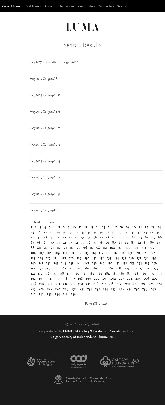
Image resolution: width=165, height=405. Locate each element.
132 (101, 258)
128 (71, 258)
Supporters (106, 6)
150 (110, 263)
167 (110, 268)
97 (91, 248)
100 (112, 248)
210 (50, 284)
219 (118, 284)
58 (107, 237)
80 (114, 242)
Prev (51, 222)
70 (52, 242)
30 (64, 232)
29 (58, 232)
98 (98, 248)
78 (101, 242)
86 (152, 242)
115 (101, 253)
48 (45, 237)
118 (122, 253)
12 (85, 227)
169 (126, 268)
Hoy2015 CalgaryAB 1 (45, 79)
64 (146, 237)
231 (82, 289)
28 (51, 232)
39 (120, 232)
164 (87, 268)
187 (128, 273)
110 (65, 253)
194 (48, 279)
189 (143, 273)
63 (140, 237)
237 (129, 289)
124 (40, 258)
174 (33, 273)
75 (82, 242)
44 (151, 232)
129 (79, 258)
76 (88, 242)
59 (114, 237)
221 (135, 284)
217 (103, 284)
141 (41, 263)
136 (131, 258)
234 (105, 289)
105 (151, 248)
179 (69, 273)
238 (136, 289)
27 (45, 232)
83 (132, 242)
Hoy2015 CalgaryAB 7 (45, 177)
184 (107, 273)
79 (107, 242)
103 (135, 248)
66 (160, 237)
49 (52, 237)
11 (80, 227)
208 (33, 284)
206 (146, 279)
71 (58, 242)
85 (145, 242)
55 (88, 237)
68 (39, 242)
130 (87, 258)
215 (88, 284)
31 (70, 232)
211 (58, 284)
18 (121, 227)
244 (57, 294)
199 (88, 279)
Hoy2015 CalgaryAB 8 (45, 95)
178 (62, 273)
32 (76, 232)
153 (132, 263)
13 (91, 227)
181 (84, 273)
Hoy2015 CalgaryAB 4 (45, 161)
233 (97, 289)
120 (137, 253)
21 (140, 227)
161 (63, 268)
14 (97, 227)
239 (144, 289)
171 (142, 268)
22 (146, 227)
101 (120, 248)
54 (82, 237)
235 (113, 289)
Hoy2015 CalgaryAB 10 (45, 210)
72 (64, 242)
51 (64, 237)
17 (115, 227)
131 (94, 258)
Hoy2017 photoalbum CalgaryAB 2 (54, 62)
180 (76, 273)
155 (147, 263)
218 (111, 284)
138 (146, 258)
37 (107, 232)
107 (41, 253)
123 (33, 258)
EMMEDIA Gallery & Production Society (92, 331)
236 (121, 289)
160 (55, 268)
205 (138, 279)
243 (49, 294)
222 (143, 284)
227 (49, 289)
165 (95, 268)
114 (94, 253)
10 (74, 227)
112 (79, 253)
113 (86, 253)
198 (80, 279)
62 (133, 237)
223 (151, 284)
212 (65, 284)
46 (32, 237)
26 (39, 232)
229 (66, 289)
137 (139, 258)
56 (95, 237)
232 (89, 289)
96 (85, 248)
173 (156, 268)
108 (49, 253)
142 (48, 263)
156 (154, 263)
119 (130, 253)
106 (33, 253)
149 (102, 263)
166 (102, 268)
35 (95, 232)
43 (145, 232)
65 (153, 237)
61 (127, 237)
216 (95, 284)
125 (48, 258)
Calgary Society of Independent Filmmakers (82, 337)
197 (72, 279)
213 (73, 284)
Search (121, 6)
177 (54, 273)
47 (39, 237)
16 (109, 227)
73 (70, 242)
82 (126, 242)
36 (101, 232)
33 (82, 232)
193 (41, 279)
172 (149, 268)
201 (104, 279)
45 (158, 232)
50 (58, 237)
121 (145, 253)
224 (159, 284)
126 (55, 258)
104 (143, 248)
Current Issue (11, 6)
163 (79, 268)
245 (65, 294)
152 (124, 263)
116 (108, 253)
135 (124, 258)
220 (127, 284)
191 (159, 273)
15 (103, 227)
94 (72, 248)
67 (32, 242)
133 (109, 258)
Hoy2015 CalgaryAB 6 (45, 112)
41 (132, 232)
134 (116, 258)
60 (120, 237)
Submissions (65, 6)
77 (94, 242)
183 (99, 273)
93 (65, 248)
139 (153, 258)
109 (57, 253)
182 (92, 273)
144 (63, 263)
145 (71, 263)
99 (105, 248)
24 (159, 227)
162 (71, 268)
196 (64, 279)
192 (33, 279)
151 (117, 263)
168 (118, 268)
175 (40, 273)
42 (139, 232)
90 (46, 248)
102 (127, 248)
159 (48, 268)
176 (47, 273)
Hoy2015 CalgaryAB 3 (45, 144)
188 (135, 273)
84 (139, 242)
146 (78, 263)
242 (41, 294)
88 (32, 248)
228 (57, 289)
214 (80, 284)
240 (153, 289)
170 (134, 268)
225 (33, 289)
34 (89, 232)
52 (70, 237)
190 (151, 273)
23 (152, 227)
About (49, 6)
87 (158, 242)
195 (56, 279)
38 (113, 232)
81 (120, 242)
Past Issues (33, 6)
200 (96, 279)
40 (126, 232)
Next (37, 222)
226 (41, 289)
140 (33, 263)
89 (39, 248)
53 (76, 237)
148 (94, 263)
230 (74, 289)
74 (76, 242)
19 (127, 227)
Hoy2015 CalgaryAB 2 (45, 128)
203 (121, 279)
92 (59, 248)
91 (52, 248)
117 (115, 253)
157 (33, 268)
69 (45, 242)
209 (42, 284)
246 (73, 294)
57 (101, 237)
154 (139, 263)
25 (32, 232)
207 (154, 279)
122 (152, 253)
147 (86, 263)
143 (56, 263)
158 (40, 268)
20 (134, 227)
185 (115, 273)
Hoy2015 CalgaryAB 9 (45, 194)
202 (113, 279)
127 (63, 258)
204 (129, 279)
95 (78, 248)
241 (33, 294)
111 (72, 253)
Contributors (86, 6)
